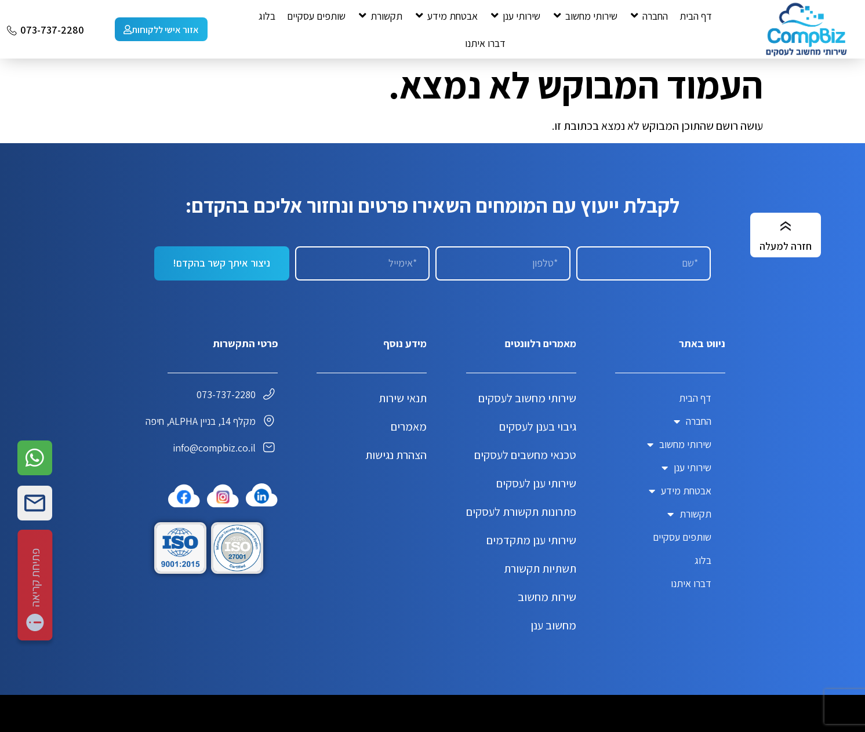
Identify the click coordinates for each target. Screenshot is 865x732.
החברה (692, 421)
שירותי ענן (686, 468)
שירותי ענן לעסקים (536, 483)
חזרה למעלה (785, 246)
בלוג (703, 560)
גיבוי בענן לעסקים (537, 426)
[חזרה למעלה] (785, 226)
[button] (648, 16)
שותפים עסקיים (682, 537)
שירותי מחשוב (679, 445)
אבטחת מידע (680, 491)
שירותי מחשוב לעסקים (527, 398)
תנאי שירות (403, 398)
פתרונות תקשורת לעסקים (521, 511)
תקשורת (689, 514)
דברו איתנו (691, 583)
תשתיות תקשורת (540, 568)
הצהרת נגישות (396, 454)
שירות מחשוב (547, 596)
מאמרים (409, 426)
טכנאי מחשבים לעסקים (525, 454)
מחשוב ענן (553, 625)
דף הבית (695, 398)
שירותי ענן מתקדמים (531, 540)
